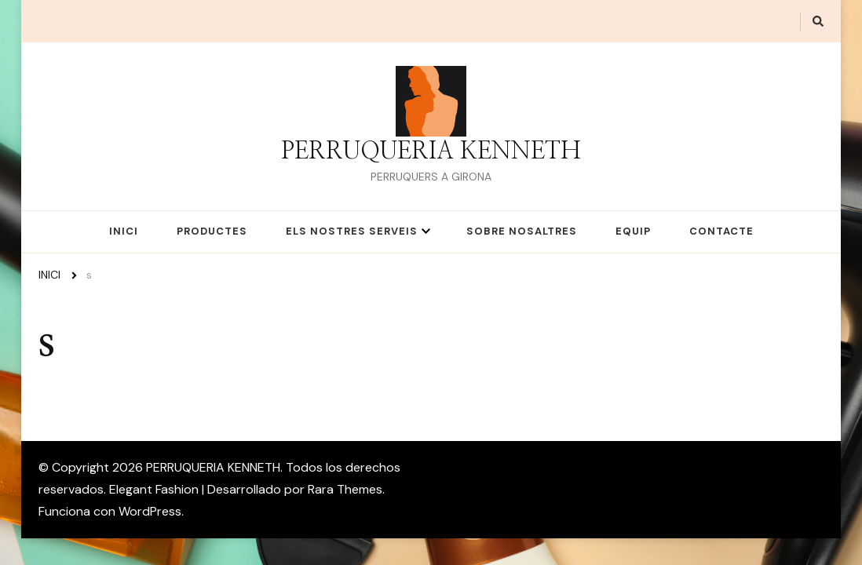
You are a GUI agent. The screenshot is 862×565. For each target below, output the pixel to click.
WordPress (150, 511)
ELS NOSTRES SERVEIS (352, 231)
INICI (123, 231)
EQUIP (633, 231)
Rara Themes (345, 489)
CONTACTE (721, 231)
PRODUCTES (212, 231)
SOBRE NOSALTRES (521, 231)
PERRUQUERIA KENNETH (431, 151)
